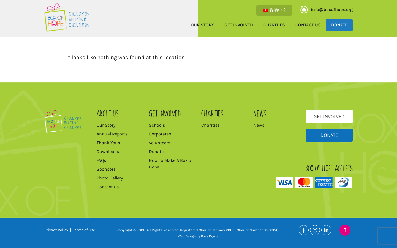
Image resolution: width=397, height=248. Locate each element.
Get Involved (238, 25)
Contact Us (308, 25)
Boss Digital (210, 236)
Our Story (202, 25)
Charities (274, 25)
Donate (339, 25)
